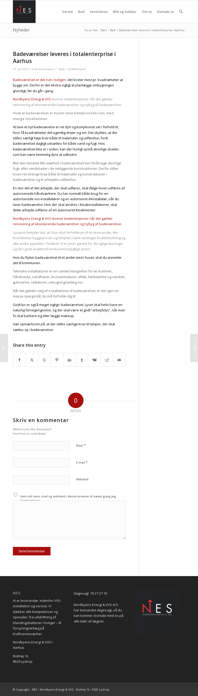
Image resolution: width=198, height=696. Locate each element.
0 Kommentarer (43, 69)
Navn (81, 445)
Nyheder (21, 30)
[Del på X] (32, 360)
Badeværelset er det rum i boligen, (40, 79)
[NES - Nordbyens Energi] (24, 11)
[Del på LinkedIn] (69, 360)
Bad (61, 69)
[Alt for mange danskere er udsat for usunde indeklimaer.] (4, 348)
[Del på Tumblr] (82, 360)
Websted (82, 479)
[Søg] (181, 11)
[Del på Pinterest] (57, 360)
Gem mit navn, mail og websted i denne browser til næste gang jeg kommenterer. (68, 498)
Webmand (78, 69)
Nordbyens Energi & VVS (32, 99)
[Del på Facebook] (19, 360)
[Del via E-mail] (119, 360)
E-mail (81, 462)
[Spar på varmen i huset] (194, 348)
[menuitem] (68, 11)
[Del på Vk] (94, 360)
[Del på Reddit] (107, 360)
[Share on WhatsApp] (44, 360)
